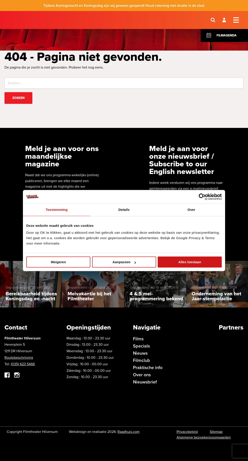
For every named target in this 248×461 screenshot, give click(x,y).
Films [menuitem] (138, 338)
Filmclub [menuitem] (141, 360)
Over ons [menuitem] (142, 374)
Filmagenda (227, 35)
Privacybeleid (187, 431)
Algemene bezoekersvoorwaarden (204, 437)
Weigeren (58, 262)
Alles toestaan (189, 262)
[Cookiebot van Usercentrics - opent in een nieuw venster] (202, 196)
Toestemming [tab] (57, 210)
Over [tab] (191, 210)
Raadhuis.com (128, 431)
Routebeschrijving (18, 357)
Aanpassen (124, 262)
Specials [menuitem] (141, 346)
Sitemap (216, 431)
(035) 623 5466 (23, 364)
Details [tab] (124, 210)
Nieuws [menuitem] (140, 353)
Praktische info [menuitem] (147, 367)
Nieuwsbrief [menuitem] (145, 382)
